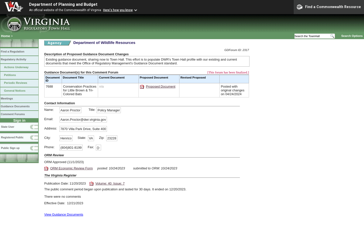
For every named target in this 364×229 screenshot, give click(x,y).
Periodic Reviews (15, 82)
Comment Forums (13, 114)
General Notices (15, 90)
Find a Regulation (12, 51)
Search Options (352, 35)
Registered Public (12, 137)
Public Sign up (10, 147)
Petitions (10, 75)
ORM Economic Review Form (71, 168)
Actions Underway (16, 67)
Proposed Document (160, 86)
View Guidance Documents (63, 214)
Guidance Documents (15, 106)
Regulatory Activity (13, 59)
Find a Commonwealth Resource (329, 7)
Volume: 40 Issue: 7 (110, 183)
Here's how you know (118, 10)
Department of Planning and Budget (63, 4)
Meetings (7, 98)
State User (7, 126)
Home (5, 36)
